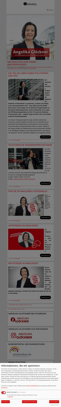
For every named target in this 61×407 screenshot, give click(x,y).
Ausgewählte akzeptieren (29, 401)
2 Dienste (10, 397)
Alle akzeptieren (54, 401)
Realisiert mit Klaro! (54, 404)
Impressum (4, 387)
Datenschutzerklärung (32, 385)
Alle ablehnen (5, 401)
